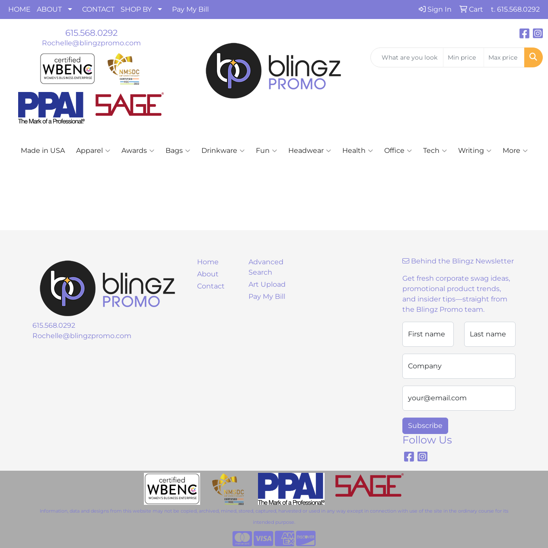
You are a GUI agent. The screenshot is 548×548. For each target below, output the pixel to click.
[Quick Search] (406, 57)
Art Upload (267, 284)
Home (208, 262)
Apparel (93, 151)
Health (357, 151)
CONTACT (98, 9)
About (208, 274)
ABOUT (49, 9)
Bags (178, 151)
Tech (435, 151)
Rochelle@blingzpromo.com (91, 43)
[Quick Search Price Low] (463, 57)
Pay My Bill (190, 9)
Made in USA (43, 150)
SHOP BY (136, 9)
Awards (137, 151)
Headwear (309, 151)
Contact (211, 286)
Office (398, 151)
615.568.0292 (91, 33)
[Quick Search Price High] (504, 57)
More (515, 151)
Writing (474, 151)
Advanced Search (266, 267)
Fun (266, 151)
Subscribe (425, 425)
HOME (19, 9)
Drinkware (223, 151)
